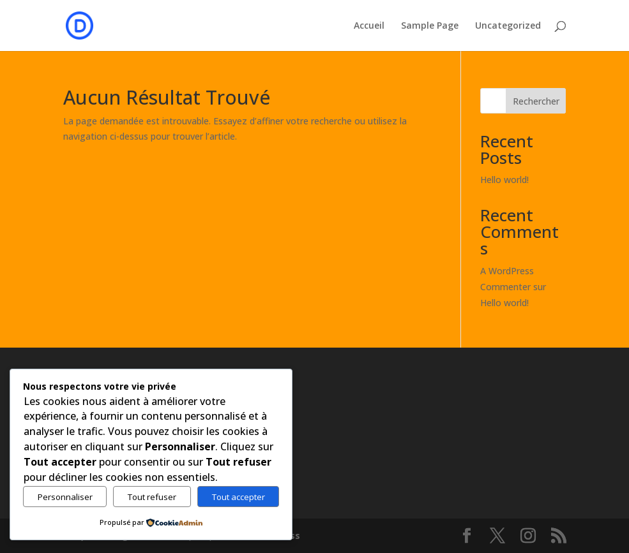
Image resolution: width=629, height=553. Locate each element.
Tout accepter (238, 497)
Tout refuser (152, 497)
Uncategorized (508, 26)
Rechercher (536, 101)
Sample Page (429, 26)
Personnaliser (65, 497)
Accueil (369, 26)
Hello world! (504, 179)
